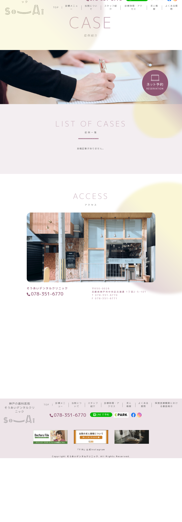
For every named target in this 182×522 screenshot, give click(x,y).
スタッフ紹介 (110, 16)
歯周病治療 (123, 177)
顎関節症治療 (122, 169)
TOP (56, 16)
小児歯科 (100, 169)
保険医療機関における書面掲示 (166, 453)
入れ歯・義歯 (81, 177)
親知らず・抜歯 (59, 169)
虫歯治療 (57, 161)
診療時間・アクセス (133, 16)
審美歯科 (94, 161)
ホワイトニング (118, 161)
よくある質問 (171, 16)
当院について (91, 16)
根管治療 (103, 177)
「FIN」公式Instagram (91, 498)
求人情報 (154, 16)
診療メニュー (71, 16)
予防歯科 (76, 161)
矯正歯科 (81, 169)
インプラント (57, 177)
